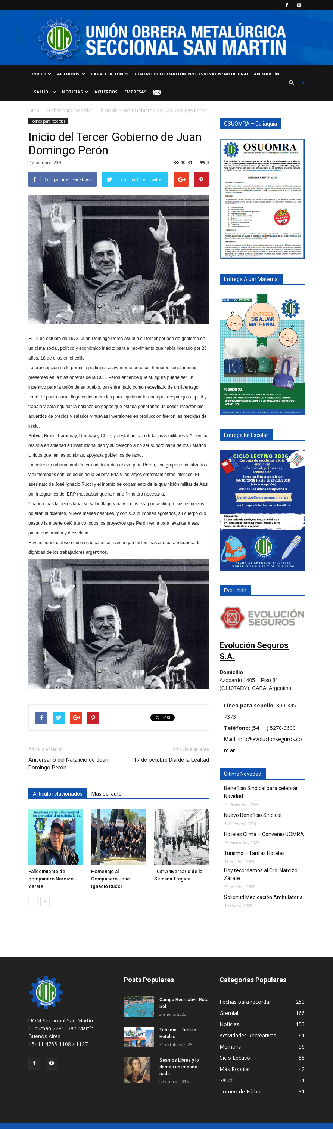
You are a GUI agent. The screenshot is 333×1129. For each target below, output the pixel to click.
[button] (293, 83)
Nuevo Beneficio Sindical (252, 815)
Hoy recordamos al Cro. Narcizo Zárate (261, 874)
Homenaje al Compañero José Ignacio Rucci (110, 879)
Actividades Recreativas (248, 1035)
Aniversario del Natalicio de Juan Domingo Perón (68, 763)
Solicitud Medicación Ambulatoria (263, 897)
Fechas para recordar (70, 110)
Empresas (135, 92)
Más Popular (235, 1069)
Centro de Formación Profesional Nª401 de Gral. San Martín (207, 74)
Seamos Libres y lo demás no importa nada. (179, 1067)
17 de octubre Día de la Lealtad (171, 759)
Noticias (75, 92)
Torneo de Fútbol (241, 1091)
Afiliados (71, 74)
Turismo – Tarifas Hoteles (254, 853)
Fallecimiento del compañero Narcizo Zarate (51, 879)
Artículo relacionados (58, 794)
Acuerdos (106, 92)
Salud (44, 92)
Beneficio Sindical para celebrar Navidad (261, 792)
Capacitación (110, 74)
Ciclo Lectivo (235, 1057)
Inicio (41, 74)
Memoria (231, 1046)
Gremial (229, 1013)
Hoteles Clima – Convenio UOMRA (264, 834)
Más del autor (107, 794)
